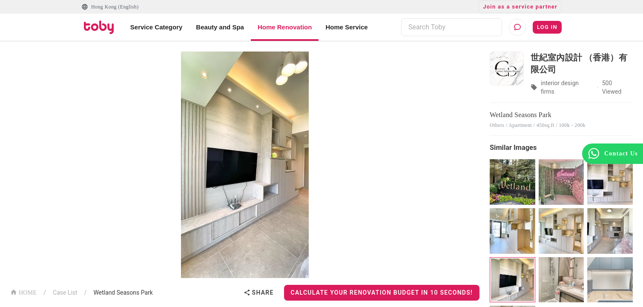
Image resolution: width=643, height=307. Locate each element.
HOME (23, 292)
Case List (65, 292)
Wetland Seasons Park (123, 292)
